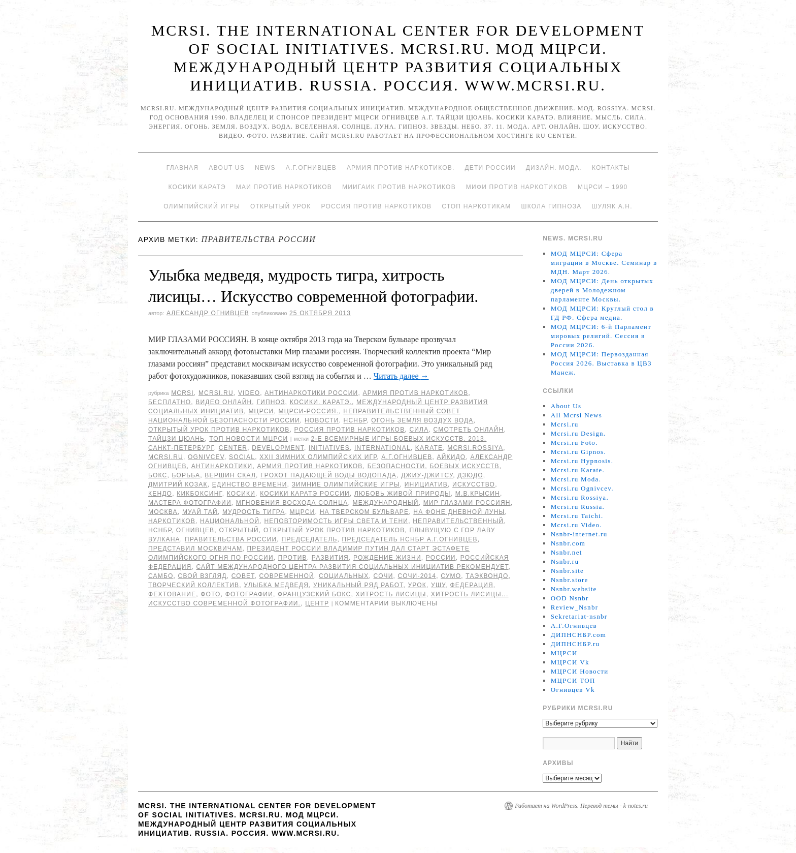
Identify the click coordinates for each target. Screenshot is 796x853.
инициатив (426, 484)
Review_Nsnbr (575, 607)
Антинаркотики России (311, 393)
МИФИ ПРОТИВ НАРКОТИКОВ (517, 187)
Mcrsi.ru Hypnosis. (582, 461)
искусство (473, 484)
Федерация (471, 585)
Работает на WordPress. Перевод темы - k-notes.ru (581, 805)
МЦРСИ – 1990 (602, 187)
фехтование (172, 594)
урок (417, 585)
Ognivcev (206, 457)
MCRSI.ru (165, 457)
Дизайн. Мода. (554, 167)
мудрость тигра (253, 511)
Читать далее (401, 376)
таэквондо (487, 576)
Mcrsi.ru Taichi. (577, 516)
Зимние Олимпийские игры (346, 484)
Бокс (157, 475)
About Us (227, 167)
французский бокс (314, 594)
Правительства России (231, 539)
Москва (163, 511)
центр (317, 603)
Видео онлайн (223, 402)
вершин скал (230, 475)
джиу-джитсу (427, 475)
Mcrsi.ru (216, 393)
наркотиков (171, 521)
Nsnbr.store (569, 580)
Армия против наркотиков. (401, 167)
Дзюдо (470, 475)
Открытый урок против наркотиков (218, 429)
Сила (418, 429)
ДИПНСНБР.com (578, 634)
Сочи (383, 576)
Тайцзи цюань (176, 438)
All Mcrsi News (576, 415)
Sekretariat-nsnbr (579, 616)
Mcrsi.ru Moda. (576, 479)
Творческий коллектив (193, 585)
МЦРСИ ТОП (573, 680)
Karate (429, 447)
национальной (229, 521)
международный (386, 502)
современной (286, 576)
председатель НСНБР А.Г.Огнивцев (410, 539)
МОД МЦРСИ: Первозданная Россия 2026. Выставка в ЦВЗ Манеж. (601, 363)
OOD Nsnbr (570, 598)
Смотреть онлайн (468, 429)
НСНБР (355, 420)
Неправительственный (458, 521)
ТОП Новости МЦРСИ (248, 438)
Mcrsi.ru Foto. (574, 442)
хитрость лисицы (391, 594)
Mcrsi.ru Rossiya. (580, 497)
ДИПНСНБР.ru (575, 644)
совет (243, 576)
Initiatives (329, 447)
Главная (182, 167)
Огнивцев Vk (573, 689)
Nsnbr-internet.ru (579, 534)
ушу (438, 585)
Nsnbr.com (568, 543)
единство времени (249, 484)
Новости (322, 420)
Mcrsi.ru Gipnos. (578, 451)
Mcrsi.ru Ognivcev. (582, 488)
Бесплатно (169, 402)
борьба (186, 475)
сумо (451, 576)
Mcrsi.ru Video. (576, 525)
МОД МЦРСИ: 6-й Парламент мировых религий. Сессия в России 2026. (601, 336)
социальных (344, 576)
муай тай (200, 511)
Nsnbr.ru (565, 561)
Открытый (238, 530)
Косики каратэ (197, 187)
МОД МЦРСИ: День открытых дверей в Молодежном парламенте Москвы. (602, 290)
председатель (309, 539)
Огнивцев (195, 530)
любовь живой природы (402, 493)
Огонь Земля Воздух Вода (422, 420)
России (441, 557)
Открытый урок (280, 206)
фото (210, 594)
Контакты (610, 167)
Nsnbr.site (567, 570)
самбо (160, 576)
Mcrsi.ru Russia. (578, 506)
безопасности (396, 466)
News (265, 167)
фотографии (249, 594)
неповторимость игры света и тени (336, 521)
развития (330, 557)
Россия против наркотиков (376, 206)
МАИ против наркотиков (284, 187)
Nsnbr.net (566, 552)
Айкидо (451, 457)
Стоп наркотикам (476, 206)
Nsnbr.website (574, 589)
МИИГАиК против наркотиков (399, 187)
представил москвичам (195, 548)
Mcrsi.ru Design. (578, 433)
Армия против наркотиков (415, 393)
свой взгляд (202, 576)
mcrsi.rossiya (475, 447)
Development (278, 447)
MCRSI (182, 393)
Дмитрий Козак (178, 484)
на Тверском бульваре (364, 511)
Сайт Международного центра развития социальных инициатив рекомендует (352, 566)
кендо (160, 493)
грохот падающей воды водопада (328, 475)
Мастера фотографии (189, 502)
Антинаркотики (222, 466)
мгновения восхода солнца (292, 502)
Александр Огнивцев (208, 313)
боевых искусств (464, 466)
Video (249, 393)
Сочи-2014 (417, 576)
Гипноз (270, 402)
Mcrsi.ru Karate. (578, 470)
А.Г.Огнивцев (311, 167)
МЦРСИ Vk (570, 662)
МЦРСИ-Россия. (309, 411)
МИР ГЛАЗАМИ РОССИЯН (467, 502)
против (292, 557)
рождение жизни (387, 557)
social (242, 457)
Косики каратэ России (305, 493)
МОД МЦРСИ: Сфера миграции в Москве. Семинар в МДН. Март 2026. (604, 263)
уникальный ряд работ (358, 585)
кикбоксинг (199, 493)
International (382, 447)
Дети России (490, 167)
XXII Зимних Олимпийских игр (318, 457)
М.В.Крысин (477, 493)
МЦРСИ (261, 411)
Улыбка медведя (276, 585)
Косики (241, 493)
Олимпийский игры (201, 206)
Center (233, 447)
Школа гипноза (551, 206)
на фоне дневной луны (459, 511)
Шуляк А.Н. (611, 206)
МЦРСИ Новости (580, 671)
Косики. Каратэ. (321, 402)
